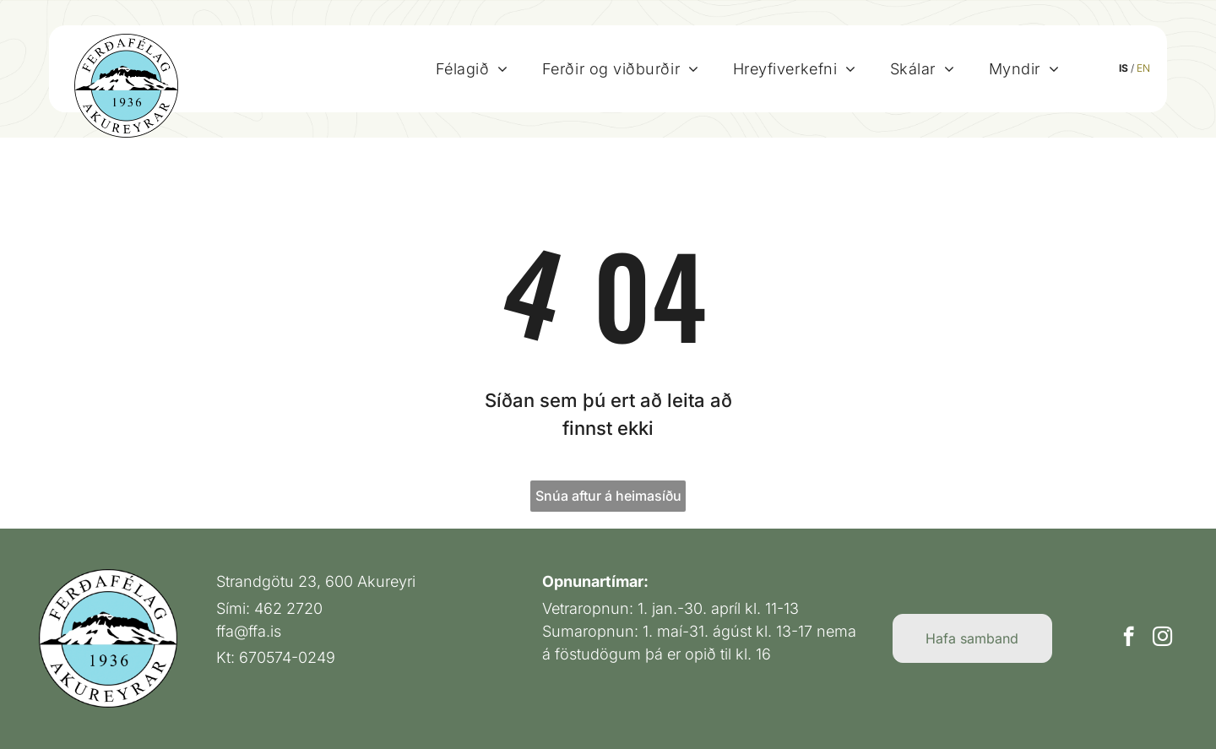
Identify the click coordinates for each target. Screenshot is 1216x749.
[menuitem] (472, 68)
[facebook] (1128, 638)
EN (1143, 68)
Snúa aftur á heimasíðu (608, 495)
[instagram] (1162, 638)
